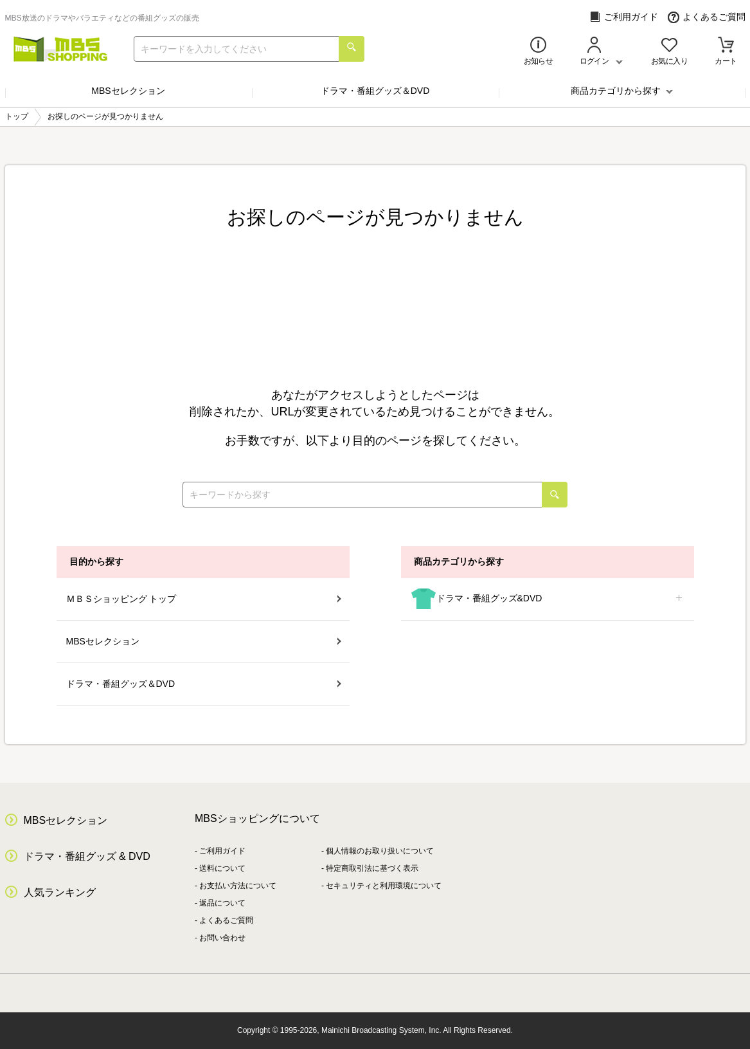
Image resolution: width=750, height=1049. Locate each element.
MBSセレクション (128, 91)
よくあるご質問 (707, 17)
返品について (222, 903)
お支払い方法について (237, 885)
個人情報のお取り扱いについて (380, 850)
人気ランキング (60, 892)
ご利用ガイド (623, 17)
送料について (222, 868)
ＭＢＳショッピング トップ (203, 599)
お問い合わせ (222, 937)
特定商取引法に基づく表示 (372, 868)
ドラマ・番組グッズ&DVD (547, 599)
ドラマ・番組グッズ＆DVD (375, 91)
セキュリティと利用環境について (384, 885)
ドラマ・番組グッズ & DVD (87, 856)
